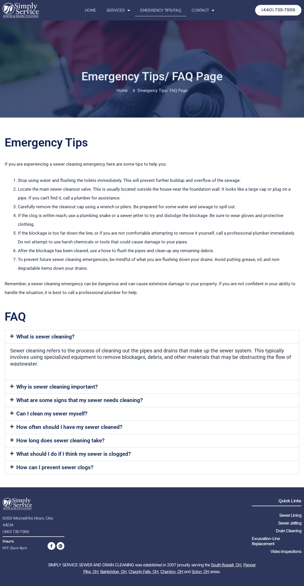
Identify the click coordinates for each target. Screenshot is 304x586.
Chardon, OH (171, 571)
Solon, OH (200, 571)
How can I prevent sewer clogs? (54, 467)
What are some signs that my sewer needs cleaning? (79, 400)
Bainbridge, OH (113, 571)
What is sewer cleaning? (45, 337)
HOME (90, 10)
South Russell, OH (226, 564)
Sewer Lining (290, 515)
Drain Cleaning (288, 530)
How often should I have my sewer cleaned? (69, 427)
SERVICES (118, 10)
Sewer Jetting (289, 523)
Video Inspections (285, 551)
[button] (152, 336)
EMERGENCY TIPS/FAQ (160, 10)
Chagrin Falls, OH (143, 571)
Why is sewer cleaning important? (57, 387)
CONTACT (203, 10)
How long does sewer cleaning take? (60, 440)
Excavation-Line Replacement (266, 541)
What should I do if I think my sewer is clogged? (73, 454)
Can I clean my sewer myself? (51, 414)
